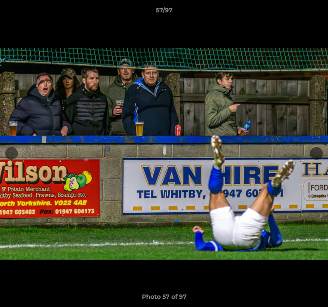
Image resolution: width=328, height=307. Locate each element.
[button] (318, 12)
